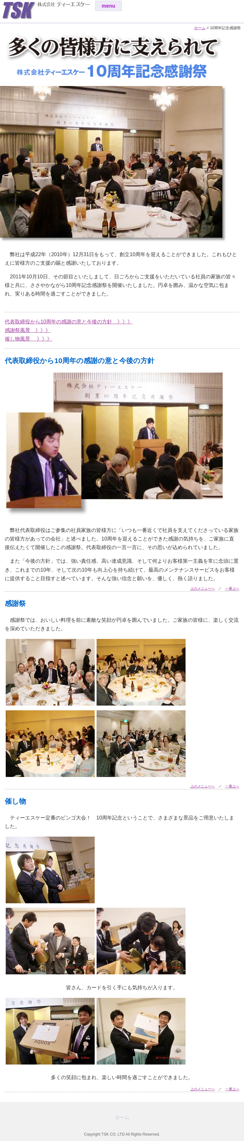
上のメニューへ (202, 588)
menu (108, 6)
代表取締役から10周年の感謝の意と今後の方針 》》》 (68, 321)
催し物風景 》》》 (28, 339)
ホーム (200, 28)
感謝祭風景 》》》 (28, 330)
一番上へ (232, 588)
